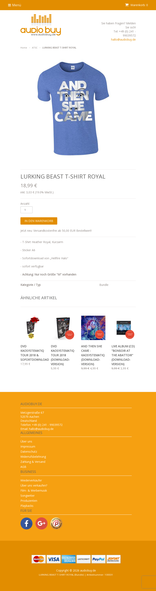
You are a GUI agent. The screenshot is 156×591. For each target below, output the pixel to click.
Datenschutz (28, 451)
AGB (23, 467)
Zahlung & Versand (32, 462)
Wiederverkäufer (31, 480)
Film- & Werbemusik (33, 490)
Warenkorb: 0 (136, 5)
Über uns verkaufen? (33, 485)
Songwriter (27, 495)
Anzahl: (25, 204)
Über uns (26, 441)
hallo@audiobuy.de (123, 39)
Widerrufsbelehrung (33, 457)
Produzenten (28, 501)
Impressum (27, 446)
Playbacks (26, 506)
